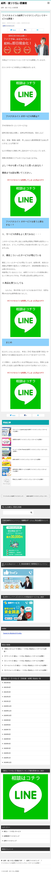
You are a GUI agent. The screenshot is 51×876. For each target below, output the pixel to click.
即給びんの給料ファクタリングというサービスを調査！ (28, 479)
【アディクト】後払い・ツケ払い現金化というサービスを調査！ (24, 656)
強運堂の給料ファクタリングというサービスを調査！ (28, 439)
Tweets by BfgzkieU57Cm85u (12, 633)
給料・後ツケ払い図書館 (14, 3)
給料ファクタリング (8, 26)
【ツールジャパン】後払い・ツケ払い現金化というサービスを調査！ (26, 665)
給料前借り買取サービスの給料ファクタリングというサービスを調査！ (30, 470)
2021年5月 (7, 682)
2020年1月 (7, 758)
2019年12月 (7, 762)
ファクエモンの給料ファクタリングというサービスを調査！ (14, 496)
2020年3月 (7, 748)
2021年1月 (7, 701)
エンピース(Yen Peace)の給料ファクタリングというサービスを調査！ (30, 450)
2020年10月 (7, 715)
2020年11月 (7, 711)
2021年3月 (7, 692)
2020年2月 (7, 753)
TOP (12, 860)
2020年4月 (7, 743)
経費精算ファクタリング (11, 836)
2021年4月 (7, 687)
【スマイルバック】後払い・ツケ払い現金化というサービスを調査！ (26, 670)
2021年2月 (7, 696)
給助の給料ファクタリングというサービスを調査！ (27, 459)
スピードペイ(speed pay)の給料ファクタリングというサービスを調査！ (30, 430)
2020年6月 (7, 734)
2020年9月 (7, 720)
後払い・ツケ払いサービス (12, 831)
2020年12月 (7, 706)
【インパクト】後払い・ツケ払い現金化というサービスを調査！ (24, 661)
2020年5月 (7, 739)
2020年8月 (7, 725)
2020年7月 (7, 729)
